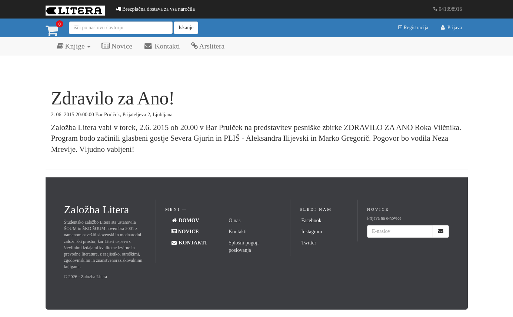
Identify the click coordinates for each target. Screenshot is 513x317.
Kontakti (161, 46)
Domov (185, 220)
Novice (116, 46)
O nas (234, 220)
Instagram (311, 231)
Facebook (311, 220)
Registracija (413, 27)
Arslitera (207, 46)
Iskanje (186, 27)
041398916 (447, 9)
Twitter (308, 243)
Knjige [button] (73, 46)
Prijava (450, 27)
